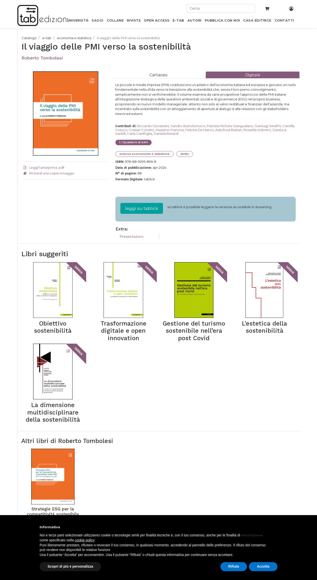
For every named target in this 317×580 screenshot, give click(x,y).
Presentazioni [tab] (131, 236)
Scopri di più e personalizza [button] (70, 566)
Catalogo (29, 38)
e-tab (46, 38)
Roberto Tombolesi (42, 57)
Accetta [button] (263, 566)
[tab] (158, 75)
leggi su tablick (141, 208)
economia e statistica (74, 38)
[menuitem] (77, 21)
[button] (275, 527)
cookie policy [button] (84, 540)
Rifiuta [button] (233, 566)
